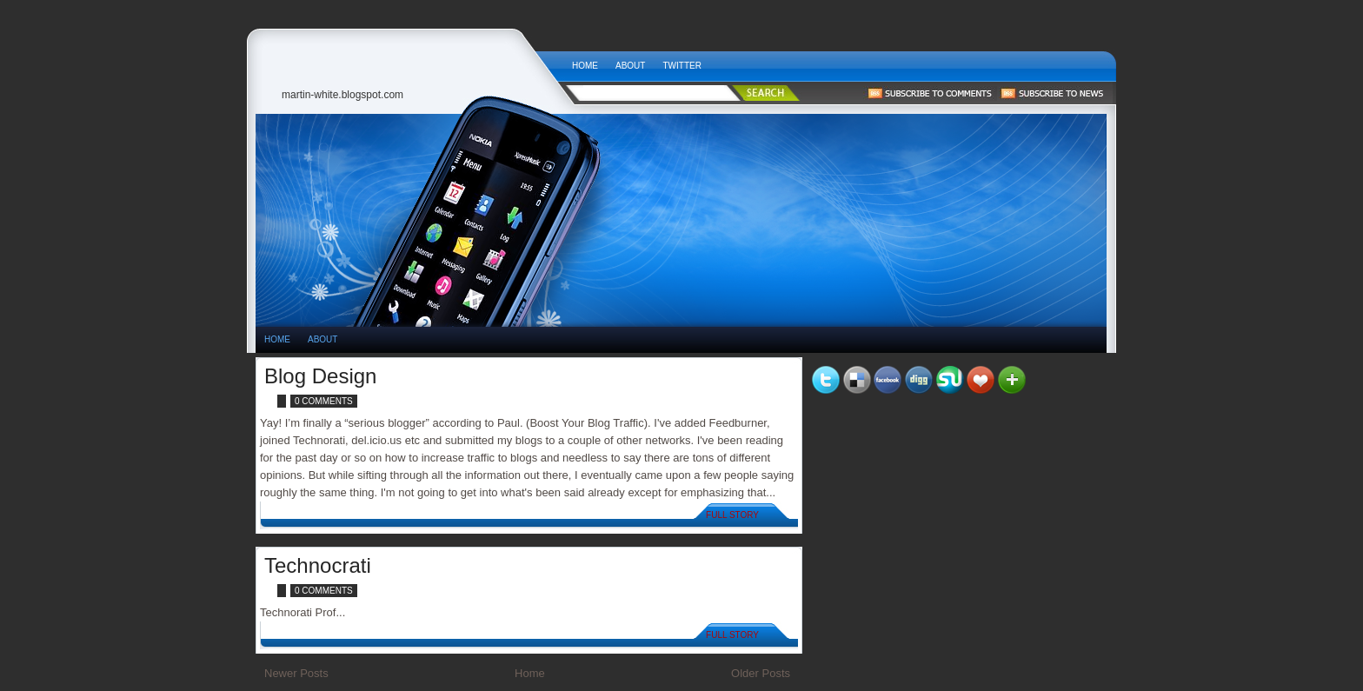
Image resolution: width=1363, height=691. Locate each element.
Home (585, 65)
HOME (277, 339)
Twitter (681, 65)
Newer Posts (296, 673)
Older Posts (760, 673)
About (630, 65)
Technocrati (317, 565)
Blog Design (320, 376)
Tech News (409, 61)
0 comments (324, 401)
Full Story (732, 515)
